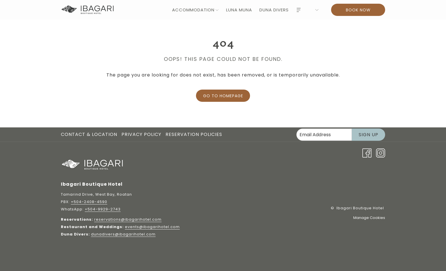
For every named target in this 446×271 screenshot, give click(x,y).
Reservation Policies (194, 134)
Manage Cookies (369, 217)
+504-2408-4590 (89, 201)
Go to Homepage (223, 96)
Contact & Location (89, 134)
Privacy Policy (141, 134)
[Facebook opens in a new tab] (366, 152)
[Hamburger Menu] (298, 10)
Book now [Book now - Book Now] (358, 10)
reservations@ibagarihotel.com (128, 219)
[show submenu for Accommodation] (217, 10)
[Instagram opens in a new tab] (380, 152)
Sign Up (368, 134)
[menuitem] (192, 10)
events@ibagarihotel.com (152, 226)
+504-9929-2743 (103, 209)
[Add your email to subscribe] (324, 135)
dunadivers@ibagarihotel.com (123, 234)
